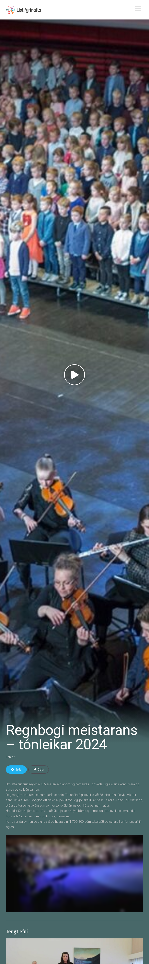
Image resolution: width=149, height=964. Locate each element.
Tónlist (10, 757)
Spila (16, 769)
